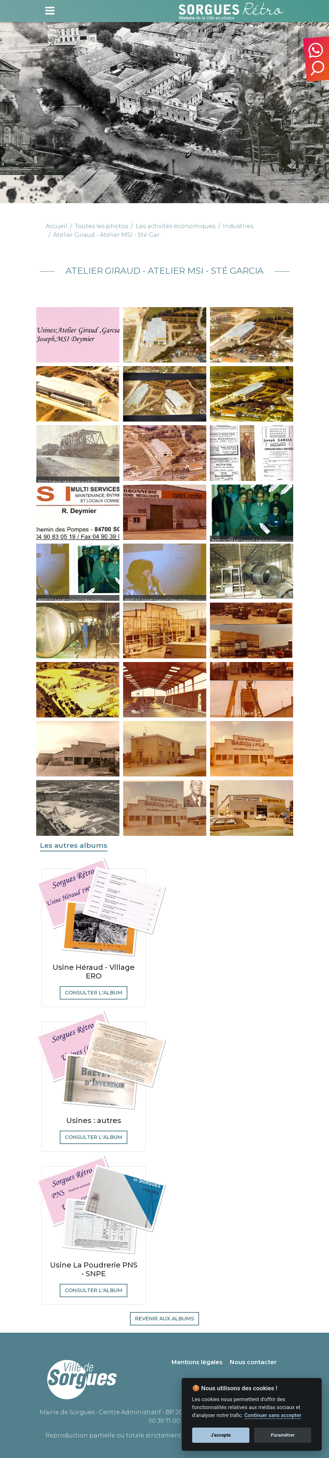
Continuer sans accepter (272, 1415)
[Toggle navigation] (50, 10)
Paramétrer (283, 1435)
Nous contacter (253, 1362)
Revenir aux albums (164, 1318)
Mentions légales (197, 1362)
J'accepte (221, 1435)
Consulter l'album (93, 992)
